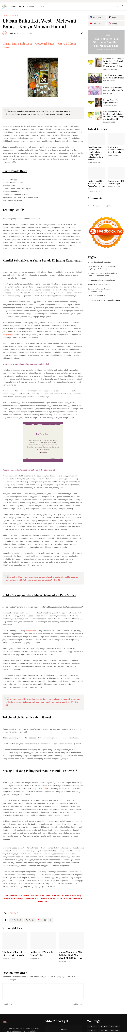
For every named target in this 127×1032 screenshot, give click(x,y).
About (21, 6)
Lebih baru (8, 1004)
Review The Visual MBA (97, 296)
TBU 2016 (114, 1027)
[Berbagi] (82, 33)
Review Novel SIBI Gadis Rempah (116, 182)
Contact (40, 6)
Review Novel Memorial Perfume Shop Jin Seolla (116, 149)
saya (45, 788)
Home (13, 6)
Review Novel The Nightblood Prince (111, 101)
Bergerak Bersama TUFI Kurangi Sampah (104, 300)
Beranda (6, 15)
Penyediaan (31, 631)
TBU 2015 (103, 1027)
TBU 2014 (92, 1027)
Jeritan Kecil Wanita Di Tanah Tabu (42, 954)
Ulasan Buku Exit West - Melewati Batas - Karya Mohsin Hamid (39, 45)
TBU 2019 (15, 15)
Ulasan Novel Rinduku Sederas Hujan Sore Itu (113, 89)
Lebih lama (77, 1004)
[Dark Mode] (118, 6)
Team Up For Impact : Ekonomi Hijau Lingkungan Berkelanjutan (102, 267)
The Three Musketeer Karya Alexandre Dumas (113, 76)
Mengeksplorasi (9, 334)
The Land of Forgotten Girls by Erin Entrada (13, 954)
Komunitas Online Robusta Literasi (101, 280)
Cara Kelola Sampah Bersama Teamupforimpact (99, 290)
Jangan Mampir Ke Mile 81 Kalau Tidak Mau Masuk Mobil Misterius (70, 955)
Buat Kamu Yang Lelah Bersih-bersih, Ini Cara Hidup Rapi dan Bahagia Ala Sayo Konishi (113, 115)
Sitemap (30, 6)
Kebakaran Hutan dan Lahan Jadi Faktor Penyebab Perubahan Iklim (103, 274)
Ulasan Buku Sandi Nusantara (99, 262)
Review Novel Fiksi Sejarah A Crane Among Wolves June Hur (96, 185)
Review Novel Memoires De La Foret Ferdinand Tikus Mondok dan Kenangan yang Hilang (113, 62)
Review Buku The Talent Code (99, 284)
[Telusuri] (122, 6)
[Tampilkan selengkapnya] (50, 920)
